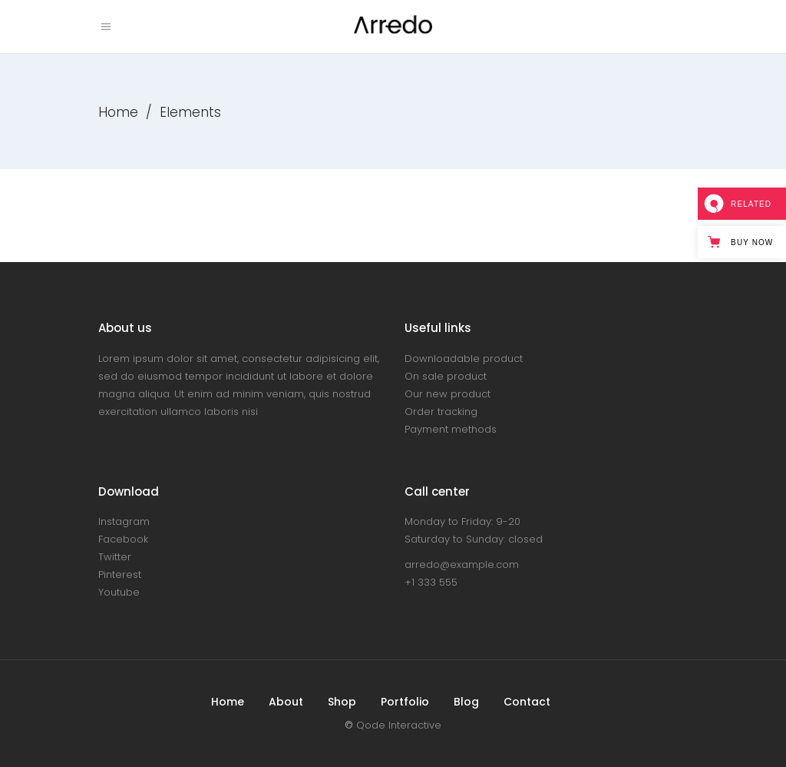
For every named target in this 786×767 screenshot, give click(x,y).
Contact (527, 701)
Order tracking (441, 411)
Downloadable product (464, 358)
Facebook (123, 539)
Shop (342, 701)
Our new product (447, 394)
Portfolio (405, 701)
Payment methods (451, 429)
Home (118, 112)
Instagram (124, 521)
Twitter (114, 557)
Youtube (119, 592)
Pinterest (119, 574)
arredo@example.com (462, 564)
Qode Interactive (398, 725)
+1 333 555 (431, 582)
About (286, 701)
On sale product (446, 376)
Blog (466, 701)
